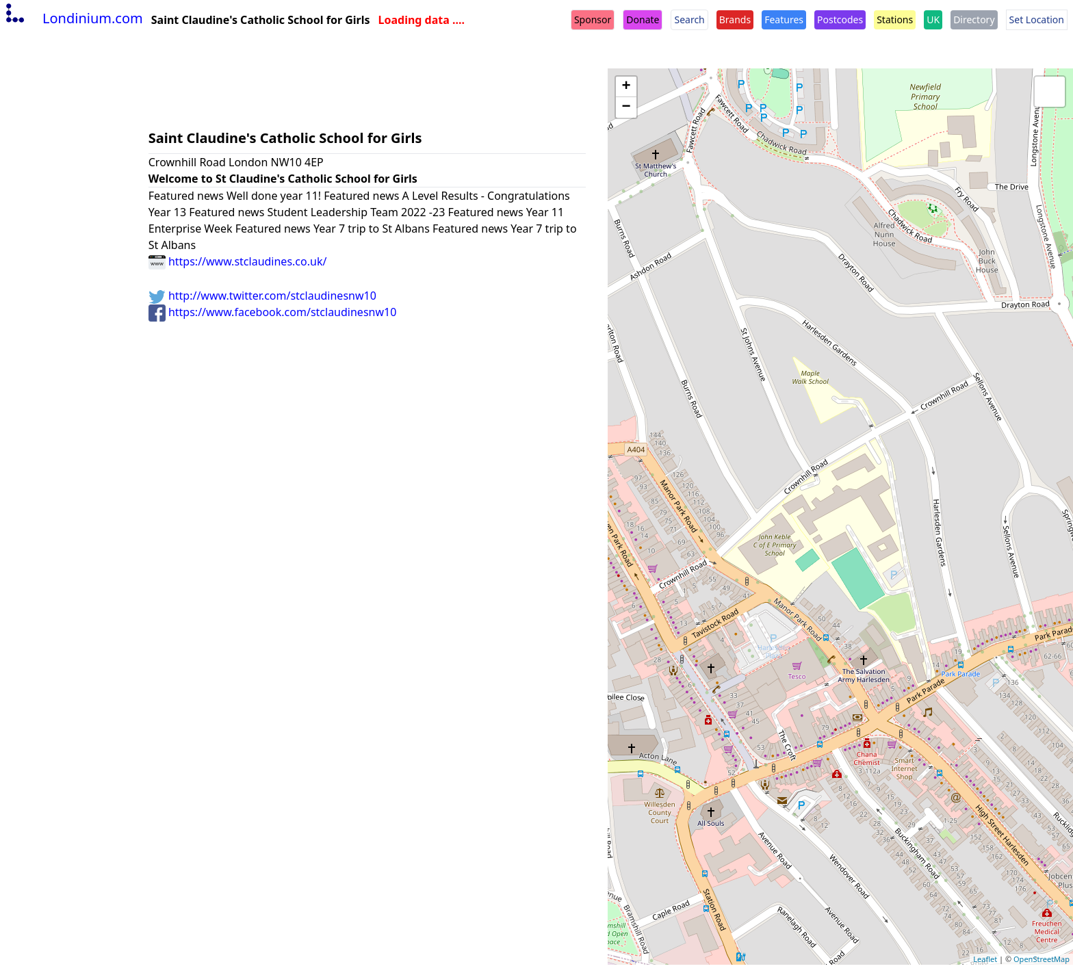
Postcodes (840, 19)
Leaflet (985, 959)
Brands (735, 19)
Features (783, 19)
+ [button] (626, 87)
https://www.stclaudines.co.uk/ (237, 261)
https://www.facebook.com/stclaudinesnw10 (272, 312)
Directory (973, 19)
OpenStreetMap (1041, 959)
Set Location (1036, 19)
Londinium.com (73, 18)
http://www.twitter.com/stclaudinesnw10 (262, 295)
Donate (642, 19)
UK (933, 19)
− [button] (626, 107)
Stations (895, 19)
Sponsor (592, 19)
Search (689, 19)
